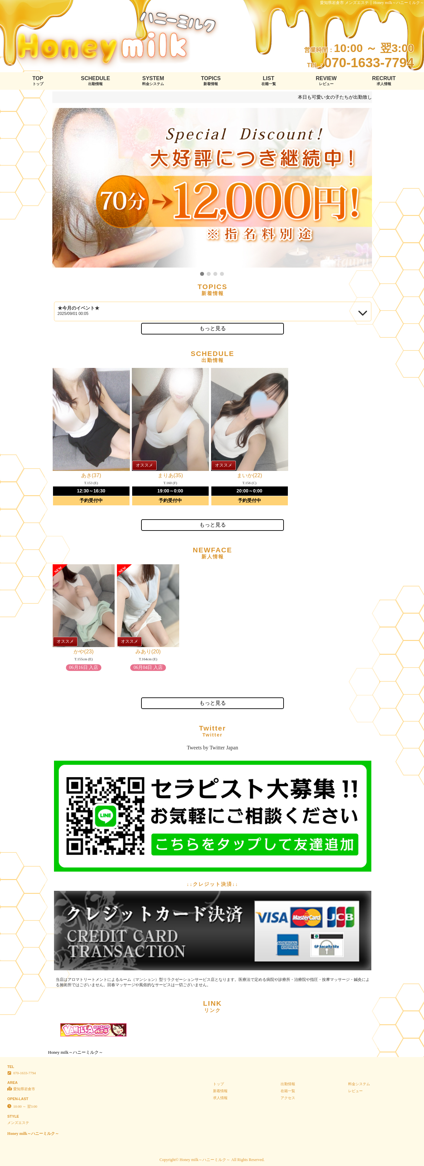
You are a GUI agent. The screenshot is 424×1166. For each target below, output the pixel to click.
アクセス (288, 1098)
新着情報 (220, 1091)
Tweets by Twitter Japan (212, 747)
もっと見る (212, 328)
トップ (218, 1084)
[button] (202, 274)
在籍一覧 (288, 1091)
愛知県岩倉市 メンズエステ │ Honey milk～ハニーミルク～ (372, 2)
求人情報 (220, 1098)
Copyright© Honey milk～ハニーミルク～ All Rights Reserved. (211, 1159)
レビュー (355, 1091)
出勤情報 (288, 1084)
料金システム (359, 1084)
